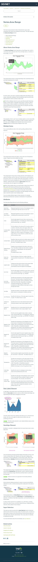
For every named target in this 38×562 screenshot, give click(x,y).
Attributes (8, 38)
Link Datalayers (12, 189)
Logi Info (11, 8)
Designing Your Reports (8, 530)
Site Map (33, 560)
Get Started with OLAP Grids (9, 535)
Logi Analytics (5, 8)
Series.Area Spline (7, 525)
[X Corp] (5, 538)
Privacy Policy (29, 560)
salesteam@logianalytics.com (20, 556)
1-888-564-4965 (20, 554)
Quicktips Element (10, 41)
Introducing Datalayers (8, 188)
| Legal (26, 560)
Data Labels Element (10, 40)
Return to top (6, 543)
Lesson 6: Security (7, 528)
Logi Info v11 (17, 8)
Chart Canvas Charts (7, 532)
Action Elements (9, 43)
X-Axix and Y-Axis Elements (25, 8)
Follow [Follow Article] (6, 25)
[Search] (19, 11)
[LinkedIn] (7, 538)
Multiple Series (9, 37)
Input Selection (9, 44)
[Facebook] (4, 538)
